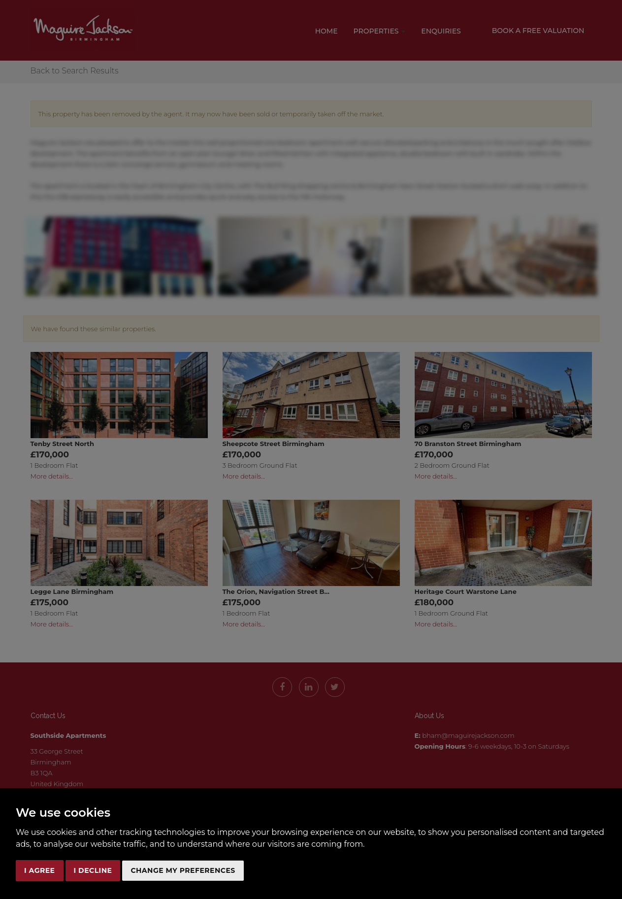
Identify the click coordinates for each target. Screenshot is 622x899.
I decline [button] (93, 870)
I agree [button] (39, 870)
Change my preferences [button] (183, 870)
